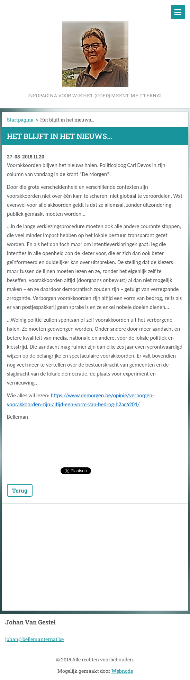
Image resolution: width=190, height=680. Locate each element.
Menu (178, 12)
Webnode (122, 671)
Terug (19, 490)
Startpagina (20, 119)
